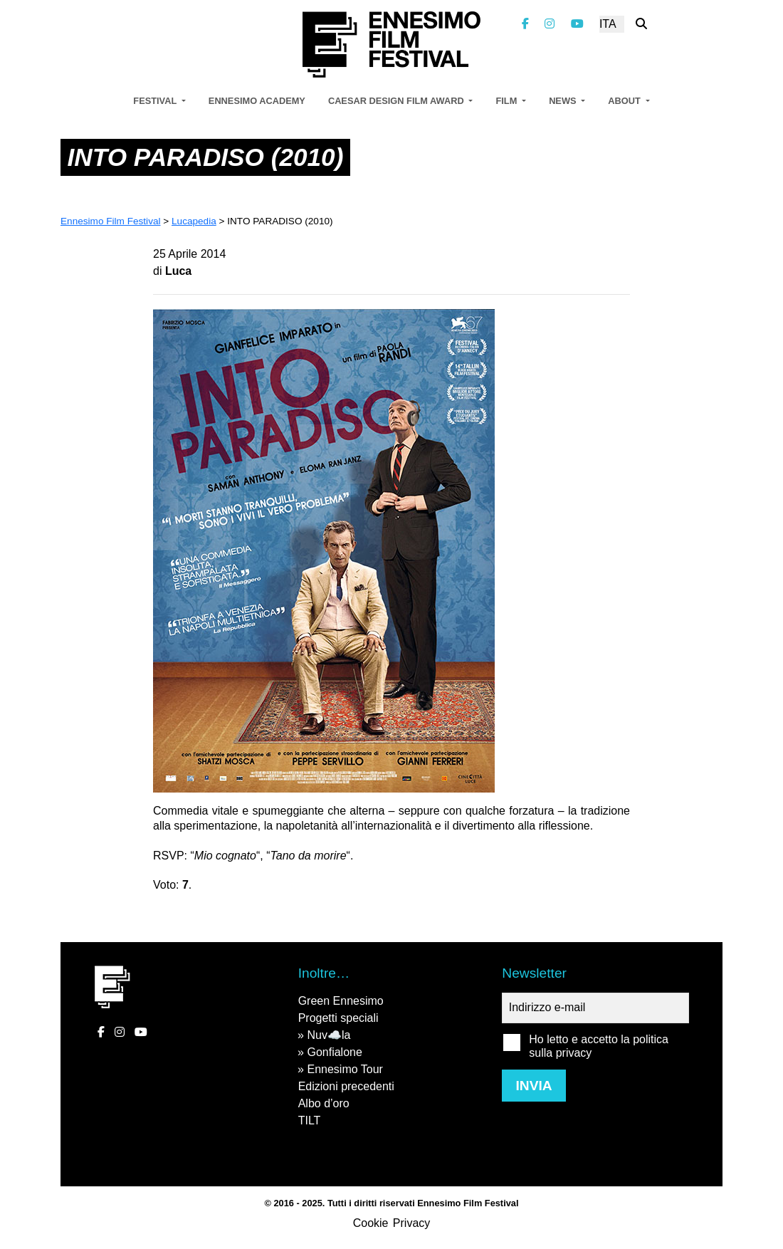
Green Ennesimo (341, 1001)
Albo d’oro (324, 1103)
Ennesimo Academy (257, 100)
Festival (156, 100)
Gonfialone (334, 1052)
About (625, 100)
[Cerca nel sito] (641, 24)
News (564, 100)
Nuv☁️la (328, 1035)
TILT (309, 1120)
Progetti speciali (338, 1018)
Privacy (411, 1223)
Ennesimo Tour (344, 1069)
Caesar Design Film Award (397, 100)
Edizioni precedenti (346, 1086)
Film (507, 100)
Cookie (371, 1223)
